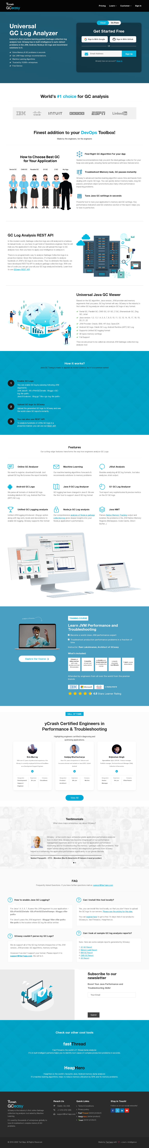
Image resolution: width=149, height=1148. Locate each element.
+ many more (111, 686)
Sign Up (129, 54)
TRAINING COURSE (78, 618)
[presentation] (106, 1005)
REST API (51, 426)
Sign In (138, 6)
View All (74, 797)
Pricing (102, 6)
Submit (94, 1015)
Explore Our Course (37, 658)
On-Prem (115, 23)
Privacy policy (83, 1109)
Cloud (102, 23)
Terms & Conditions (86, 1106)
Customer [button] (125, 6)
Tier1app (109, 1142)
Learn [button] (113, 6)
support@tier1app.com (103, 885)
